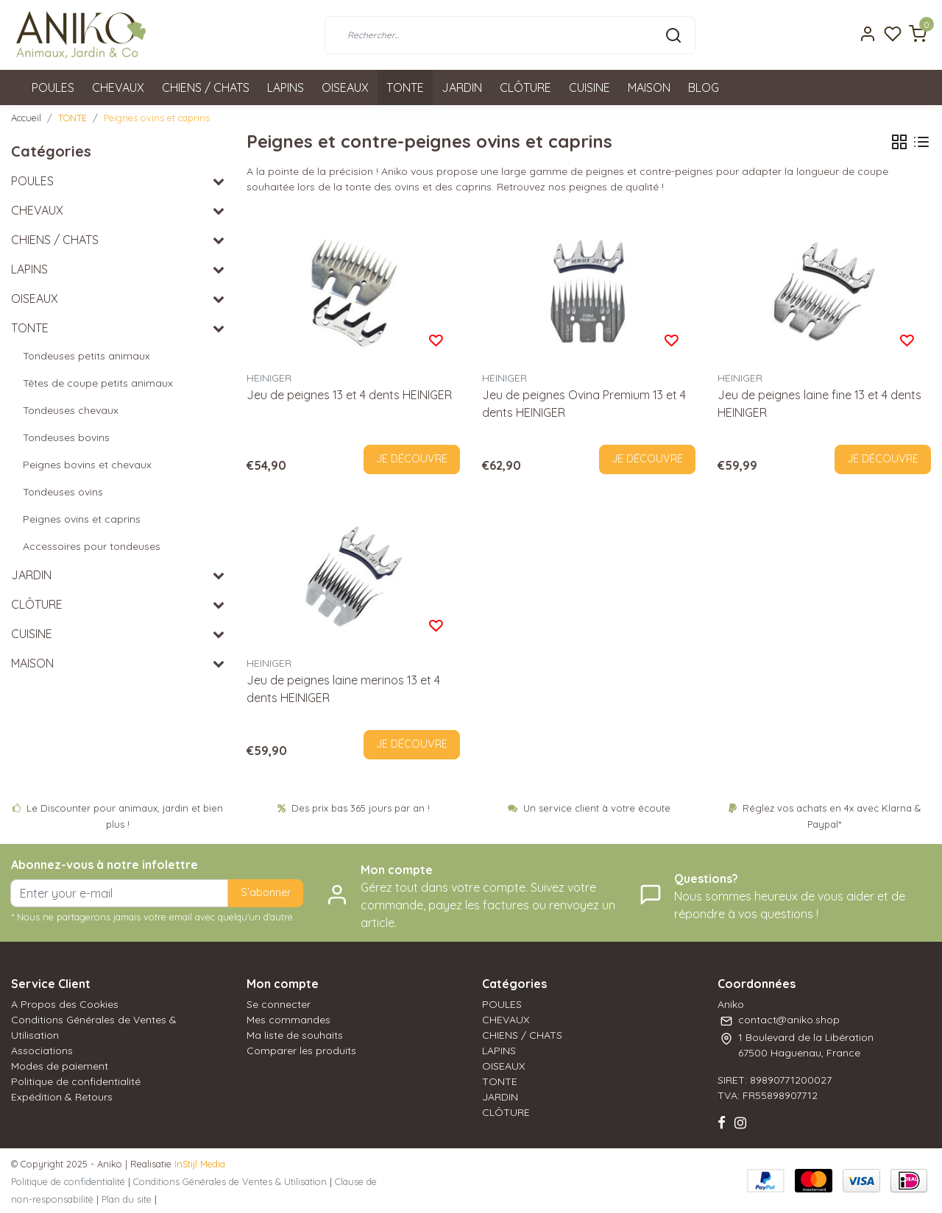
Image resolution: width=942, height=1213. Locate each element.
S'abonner (266, 892)
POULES (53, 87)
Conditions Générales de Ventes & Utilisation (230, 1181)
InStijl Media (198, 1164)
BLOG (703, 87)
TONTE (405, 87)
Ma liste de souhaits (295, 1035)
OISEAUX (345, 87)
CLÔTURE (525, 87)
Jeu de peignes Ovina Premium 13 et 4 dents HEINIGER (584, 403)
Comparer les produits (301, 1050)
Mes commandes (288, 1019)
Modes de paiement (59, 1066)
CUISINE (589, 87)
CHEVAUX (118, 87)
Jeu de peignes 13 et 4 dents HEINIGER (349, 394)
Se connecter (279, 1004)
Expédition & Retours (62, 1096)
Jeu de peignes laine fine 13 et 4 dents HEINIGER (819, 403)
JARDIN (462, 87)
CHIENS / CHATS (205, 87)
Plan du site (127, 1199)
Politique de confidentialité (76, 1081)
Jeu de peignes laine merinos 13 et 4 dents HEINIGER (343, 689)
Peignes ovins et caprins (157, 118)
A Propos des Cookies (64, 1004)
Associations (42, 1050)
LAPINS (285, 87)
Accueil (26, 118)
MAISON (649, 87)
